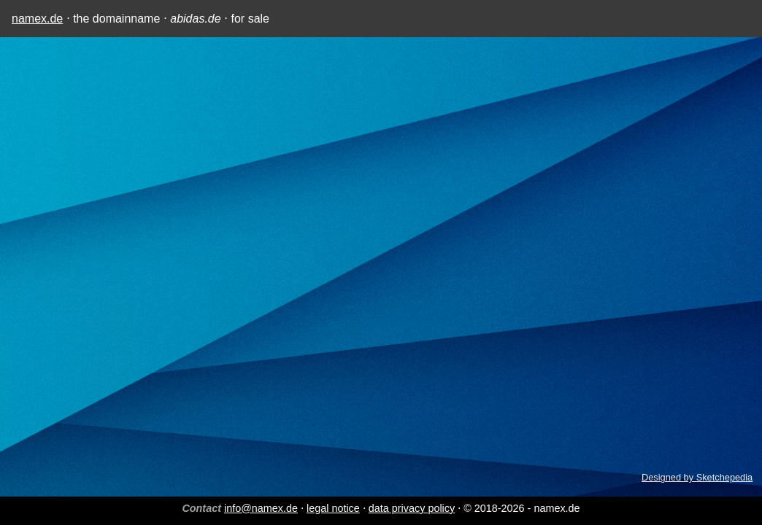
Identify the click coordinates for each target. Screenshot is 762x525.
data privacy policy (412, 508)
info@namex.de (261, 508)
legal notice (333, 508)
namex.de (37, 18)
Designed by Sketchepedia (697, 477)
